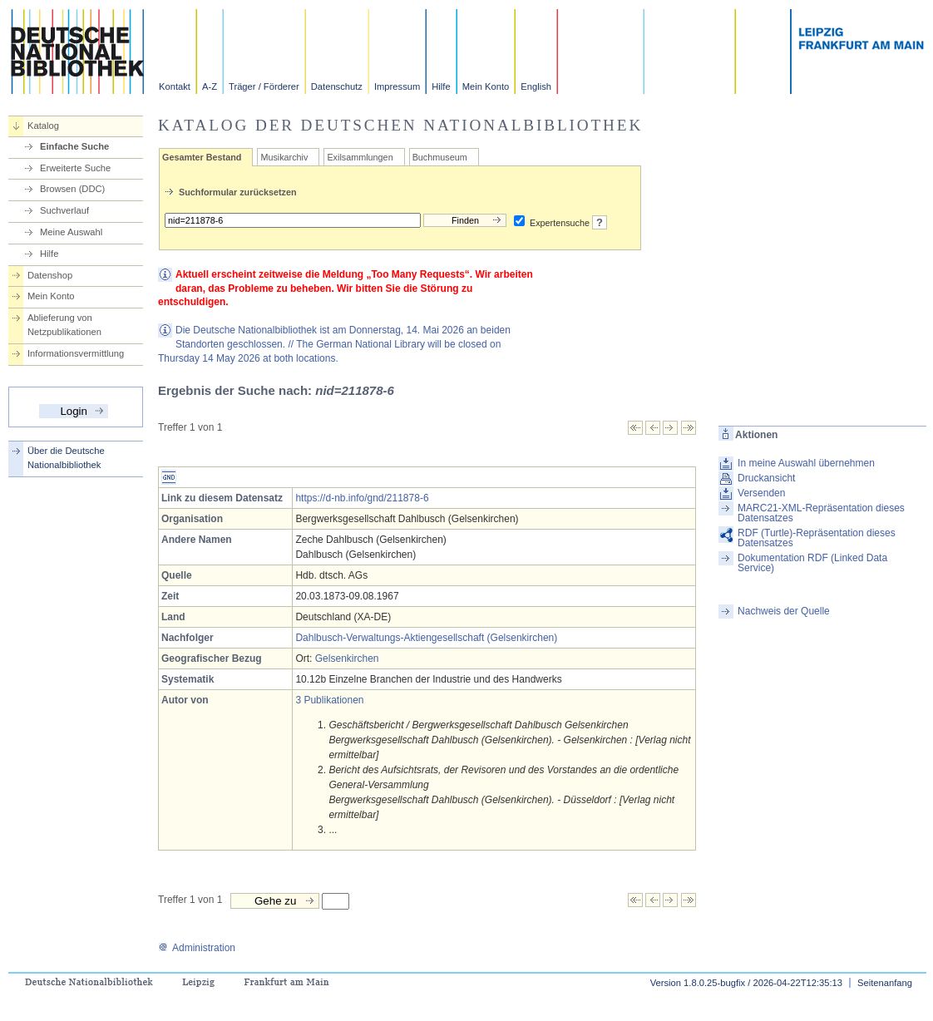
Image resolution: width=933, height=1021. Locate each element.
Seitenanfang (884, 983)
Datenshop (49, 275)
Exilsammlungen (359, 157)
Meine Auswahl (71, 232)
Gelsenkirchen (347, 658)
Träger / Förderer (264, 86)
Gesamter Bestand (201, 157)
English (536, 86)
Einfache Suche (74, 146)
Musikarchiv (284, 157)
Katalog (43, 126)
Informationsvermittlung (75, 353)
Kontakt (174, 86)
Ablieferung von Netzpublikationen (64, 325)
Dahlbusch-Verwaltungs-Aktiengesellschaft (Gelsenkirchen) (426, 638)
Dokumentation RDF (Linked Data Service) (812, 563)
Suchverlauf (64, 210)
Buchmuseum (439, 157)
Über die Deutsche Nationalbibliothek (66, 458)
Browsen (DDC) (72, 189)
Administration (196, 948)
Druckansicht (766, 478)
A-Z (209, 86)
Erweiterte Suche (75, 168)
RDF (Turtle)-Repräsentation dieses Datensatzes (817, 538)
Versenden (761, 493)
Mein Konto (486, 86)
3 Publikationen (329, 700)
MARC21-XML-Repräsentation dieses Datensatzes (821, 513)
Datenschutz (337, 86)
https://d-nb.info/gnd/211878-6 (361, 498)
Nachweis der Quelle (784, 611)
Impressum (397, 86)
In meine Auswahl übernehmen (806, 463)
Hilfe (441, 86)
